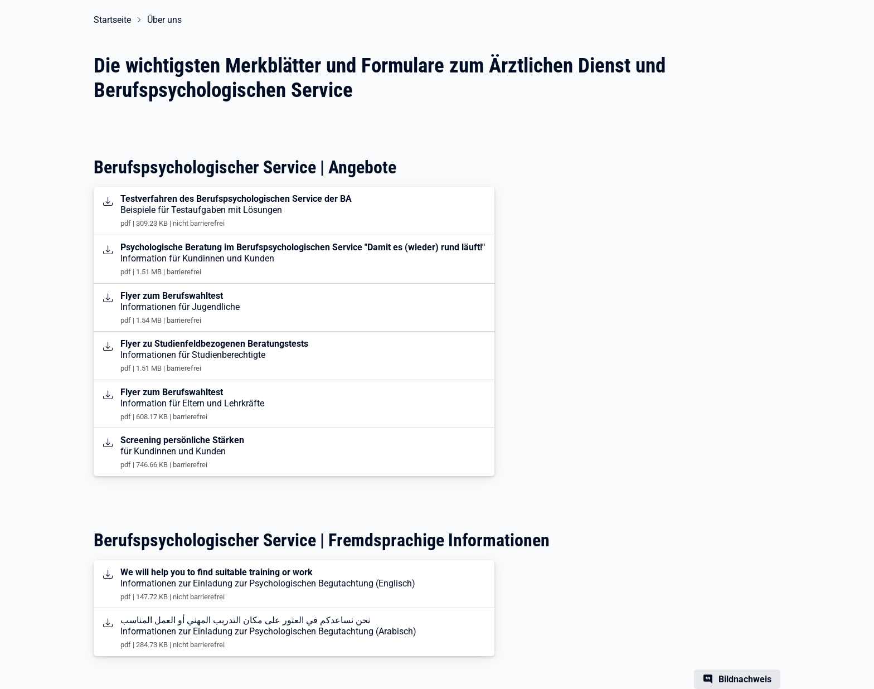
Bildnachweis (744, 679)
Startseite (112, 19)
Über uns (164, 19)
